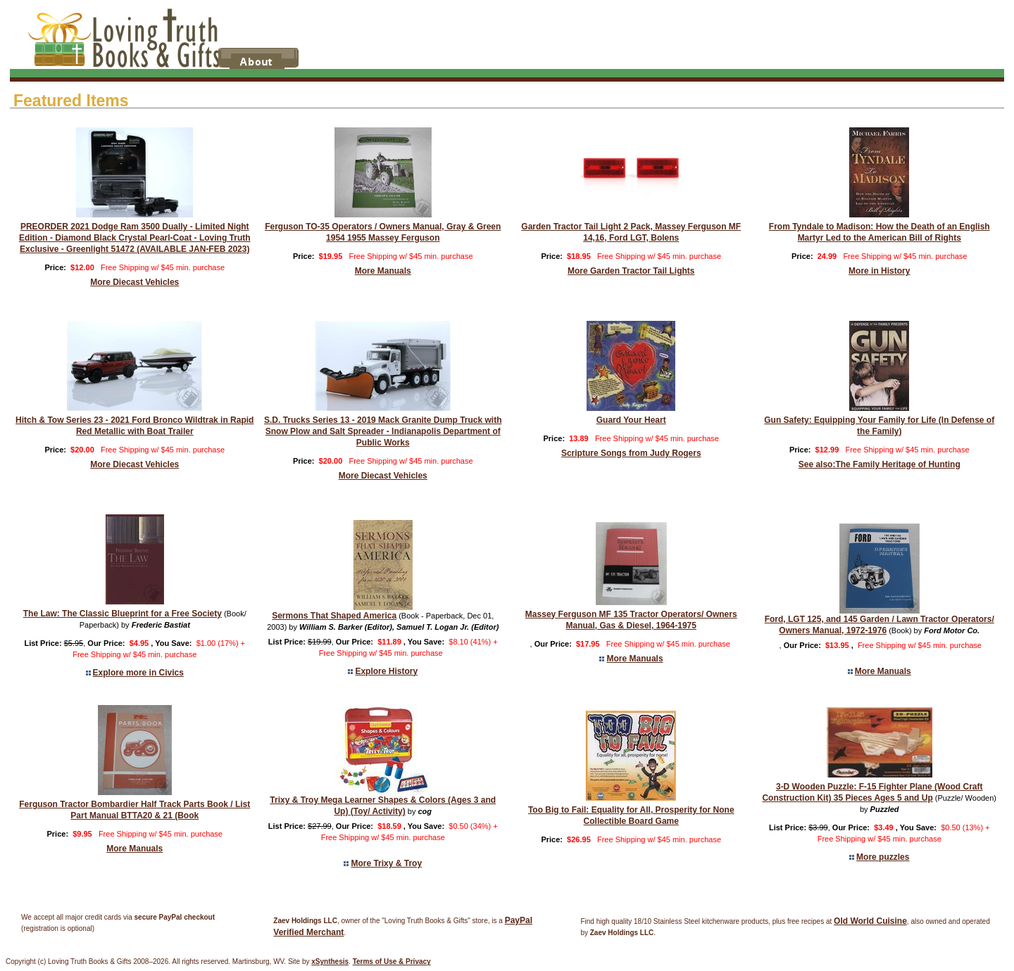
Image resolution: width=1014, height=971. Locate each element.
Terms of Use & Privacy (392, 961)
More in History (879, 271)
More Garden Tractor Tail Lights (631, 271)
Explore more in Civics (138, 673)
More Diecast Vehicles (134, 282)
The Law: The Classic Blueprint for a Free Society (122, 613)
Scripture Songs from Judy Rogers (631, 453)
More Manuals (383, 271)
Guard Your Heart (631, 420)
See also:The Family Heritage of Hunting (879, 464)
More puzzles (882, 857)
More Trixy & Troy (386, 863)
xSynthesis (330, 961)
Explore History (386, 671)
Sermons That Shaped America (334, 616)
